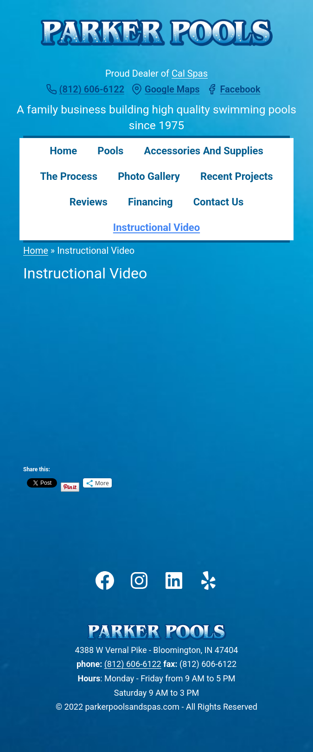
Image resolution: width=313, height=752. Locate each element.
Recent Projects (236, 176)
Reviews (89, 202)
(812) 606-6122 (132, 664)
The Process (68, 176)
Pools (110, 151)
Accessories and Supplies (203, 151)
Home (63, 151)
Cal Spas (190, 73)
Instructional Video (156, 227)
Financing (150, 202)
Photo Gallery (149, 176)
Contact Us (218, 202)
